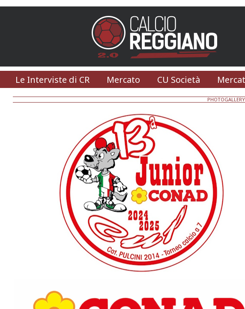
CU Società (178, 79)
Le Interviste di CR (52, 79)
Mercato (123, 79)
